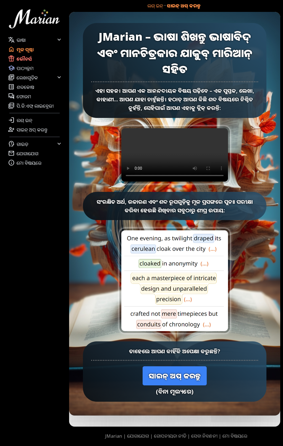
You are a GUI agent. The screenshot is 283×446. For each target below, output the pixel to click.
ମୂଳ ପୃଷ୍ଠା (21, 49)
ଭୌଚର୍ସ (20, 59)
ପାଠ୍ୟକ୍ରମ (21, 68)
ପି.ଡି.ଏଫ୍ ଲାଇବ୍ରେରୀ (31, 106)
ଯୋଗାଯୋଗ (23, 153)
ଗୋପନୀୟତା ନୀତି (170, 436)
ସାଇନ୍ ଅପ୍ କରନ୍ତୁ (184, 5)
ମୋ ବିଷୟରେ (24, 163)
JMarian (113, 436)
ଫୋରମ (19, 96)
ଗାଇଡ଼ (35, 144)
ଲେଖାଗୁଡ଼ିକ (35, 77)
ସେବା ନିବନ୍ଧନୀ (204, 436)
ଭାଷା (35, 40)
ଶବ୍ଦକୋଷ (21, 87)
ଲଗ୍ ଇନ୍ (155, 5)
